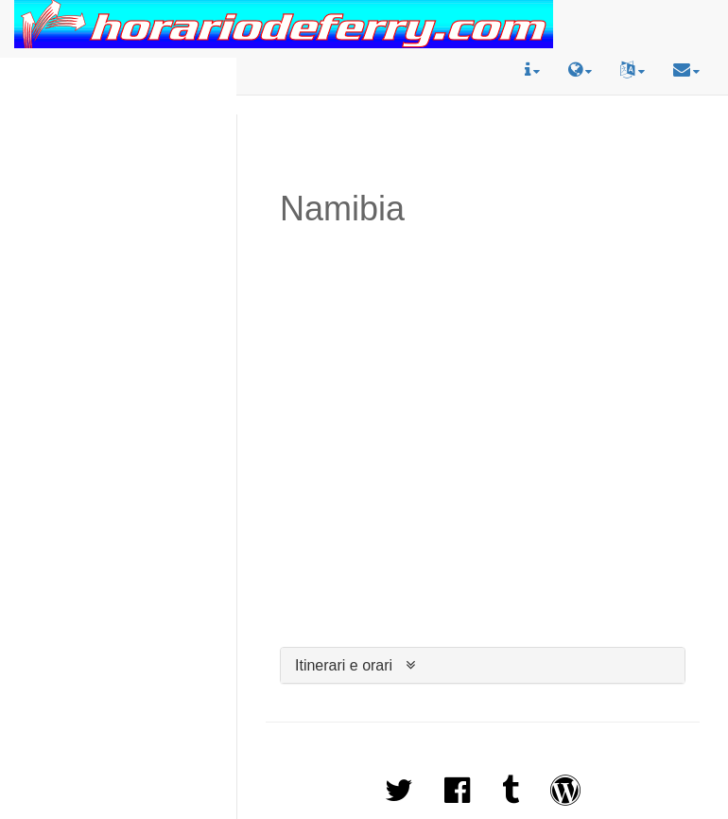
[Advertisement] (119, 117)
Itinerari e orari (343, 665)
